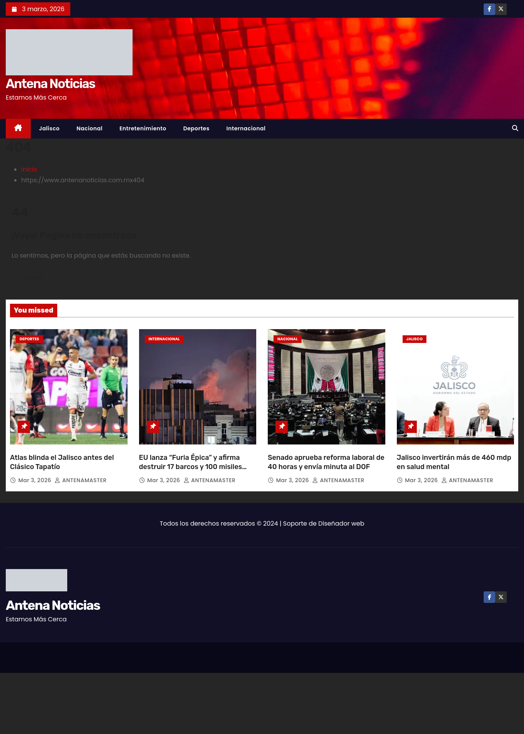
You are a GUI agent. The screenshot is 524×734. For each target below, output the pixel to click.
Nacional (89, 128)
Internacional (245, 128)
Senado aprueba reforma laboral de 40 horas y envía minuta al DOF (326, 462)
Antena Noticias (50, 83)
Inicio (29, 169)
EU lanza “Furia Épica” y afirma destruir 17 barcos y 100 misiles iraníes (190, 466)
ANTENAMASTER (80, 480)
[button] (515, 128)
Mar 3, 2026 (35, 480)
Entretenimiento (142, 128)
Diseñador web (341, 523)
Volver (36, 277)
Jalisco (49, 128)
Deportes (196, 128)
